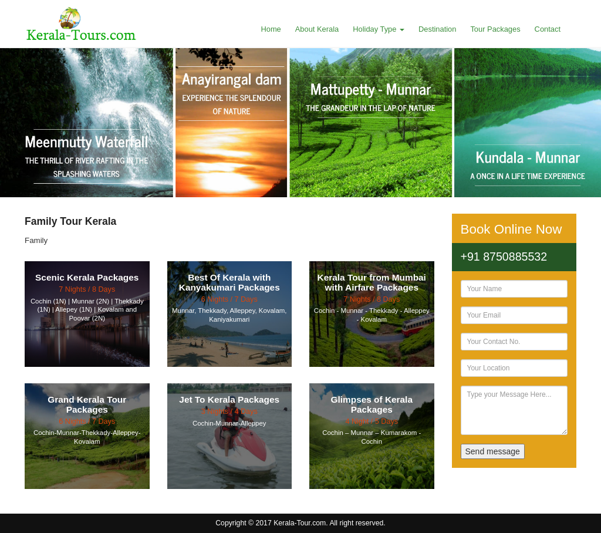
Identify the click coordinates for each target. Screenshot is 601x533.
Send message (492, 451)
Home (271, 29)
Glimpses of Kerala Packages (372, 404)
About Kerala (317, 29)
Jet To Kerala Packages (229, 399)
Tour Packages (495, 29)
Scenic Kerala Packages (87, 277)
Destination (437, 29)
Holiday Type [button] (378, 29)
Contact (548, 29)
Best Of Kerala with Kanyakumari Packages (229, 282)
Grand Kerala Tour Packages (87, 404)
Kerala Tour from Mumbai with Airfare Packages (372, 282)
